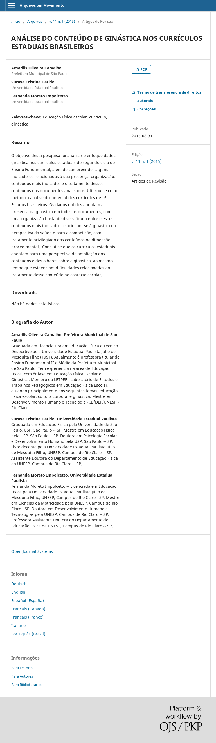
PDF (143, 69)
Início (15, 21)
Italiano (18, 625)
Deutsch (19, 583)
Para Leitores (22, 667)
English (18, 592)
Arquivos (34, 21)
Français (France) (27, 617)
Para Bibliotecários (26, 684)
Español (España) (27, 600)
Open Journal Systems (32, 551)
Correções (146, 108)
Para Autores (22, 676)
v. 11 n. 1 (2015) (62, 21)
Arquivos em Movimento (42, 5)
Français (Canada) (28, 609)
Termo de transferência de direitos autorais (169, 96)
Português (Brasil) (28, 634)
